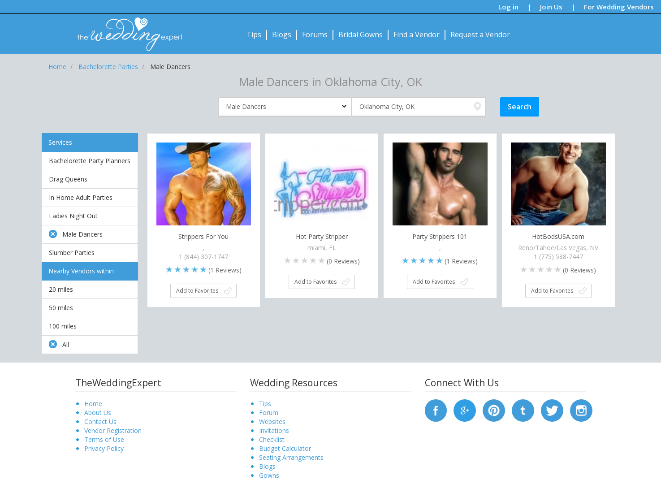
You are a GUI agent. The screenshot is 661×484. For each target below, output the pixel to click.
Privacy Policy (104, 448)
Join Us (551, 6)
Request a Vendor (480, 34)
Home (93, 403)
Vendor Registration (113, 430)
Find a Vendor (416, 34)
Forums (315, 34)
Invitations (274, 430)
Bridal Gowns (360, 34)
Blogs (281, 34)
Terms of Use (104, 439)
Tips (253, 34)
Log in (508, 6)
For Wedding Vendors (619, 6)
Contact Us (100, 421)
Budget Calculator (285, 448)
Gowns (269, 475)
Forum (268, 412)
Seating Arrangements (291, 457)
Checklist (272, 439)
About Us (97, 412)
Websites (272, 421)
